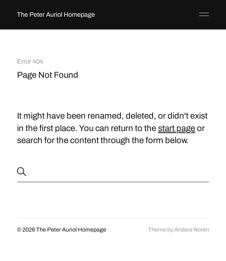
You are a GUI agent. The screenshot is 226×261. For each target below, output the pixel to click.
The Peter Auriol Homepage (56, 14)
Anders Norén (191, 230)
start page (176, 128)
